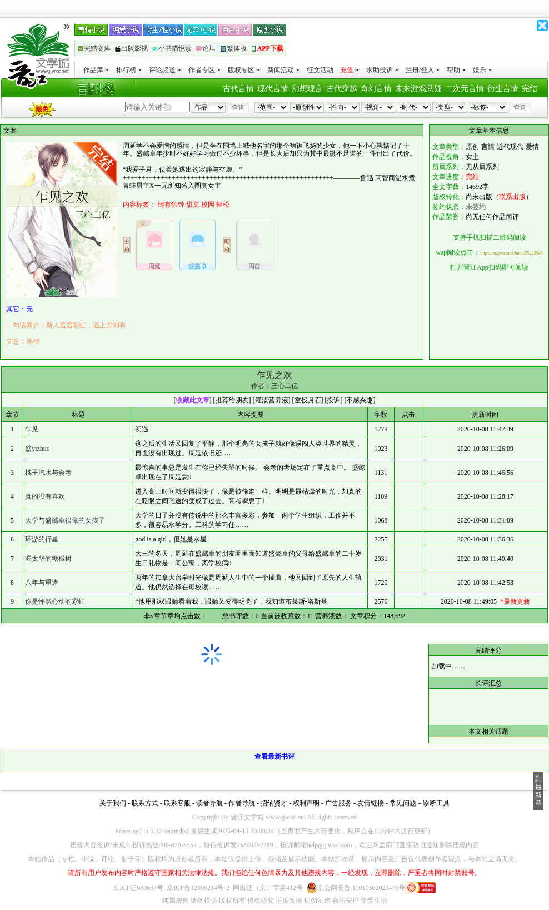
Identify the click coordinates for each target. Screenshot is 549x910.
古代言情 (238, 88)
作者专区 (204, 70)
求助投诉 (382, 70)
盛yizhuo (37, 448)
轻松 (222, 204)
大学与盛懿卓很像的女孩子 (65, 520)
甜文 (192, 204)
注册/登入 (423, 70)
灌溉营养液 (271, 400)
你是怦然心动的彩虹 (55, 601)
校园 (207, 204)
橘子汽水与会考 (48, 472)
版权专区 (244, 70)
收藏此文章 (192, 400)
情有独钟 (171, 204)
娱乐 (482, 70)
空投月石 (308, 400)
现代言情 (272, 88)
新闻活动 (283, 70)
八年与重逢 (41, 582)
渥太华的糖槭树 (48, 559)
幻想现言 (307, 88)
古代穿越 (341, 88)
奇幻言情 (376, 88)
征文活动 (320, 70)
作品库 (96, 70)
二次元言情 (464, 88)
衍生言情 (502, 88)
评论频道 (165, 70)
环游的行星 (41, 539)
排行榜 (129, 70)
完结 (529, 88)
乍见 (31, 429)
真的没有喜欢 (45, 496)
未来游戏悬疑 (418, 88)
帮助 (456, 70)
